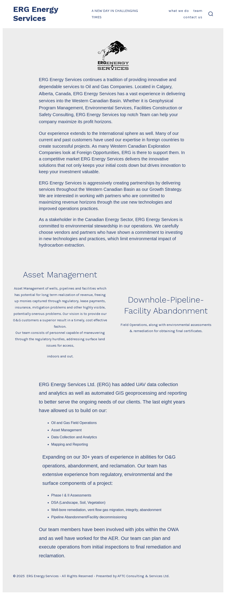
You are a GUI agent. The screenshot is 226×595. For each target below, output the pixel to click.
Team (197, 11)
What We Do (179, 11)
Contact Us (192, 17)
